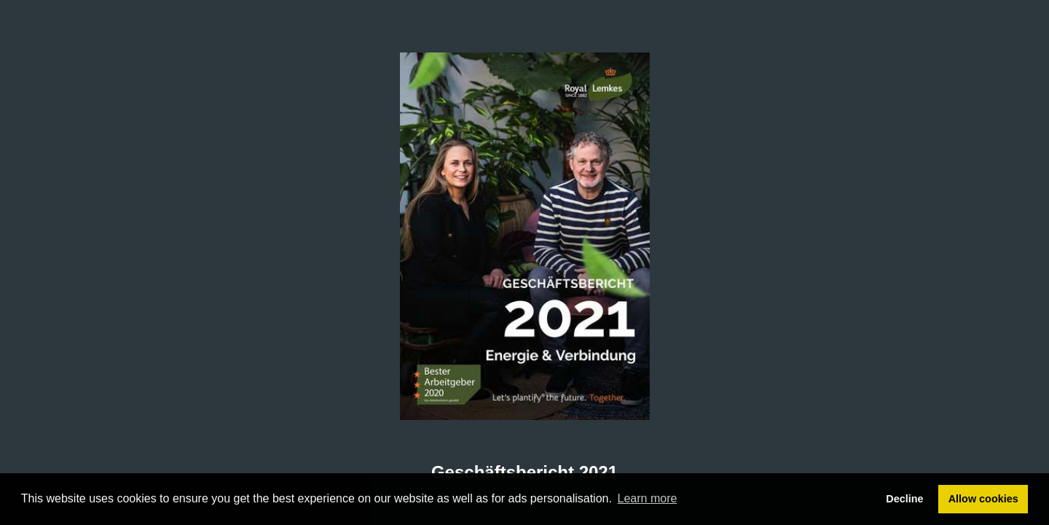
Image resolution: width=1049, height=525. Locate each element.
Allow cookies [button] (983, 499)
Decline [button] (904, 499)
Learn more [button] (647, 498)
